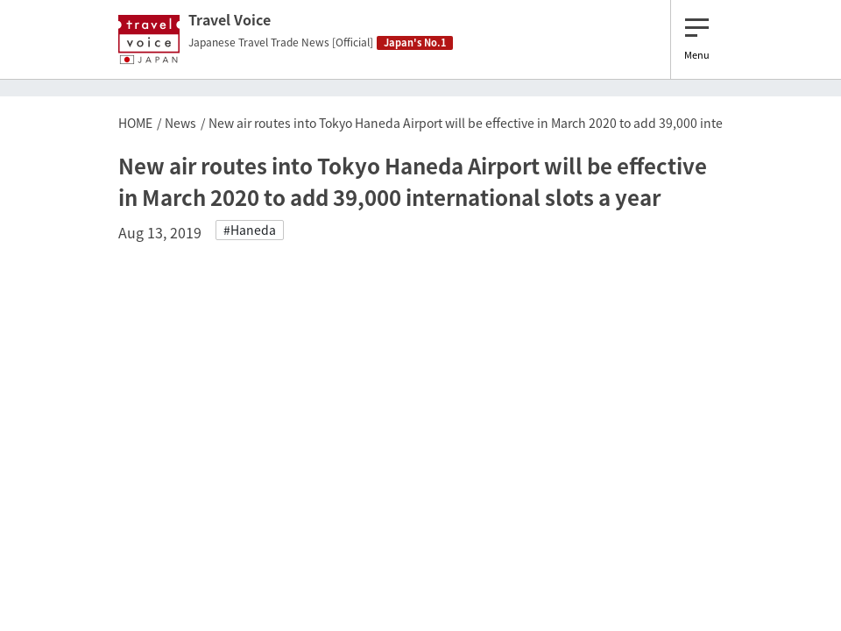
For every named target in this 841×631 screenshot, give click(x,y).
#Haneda (249, 229)
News (180, 122)
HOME (135, 122)
